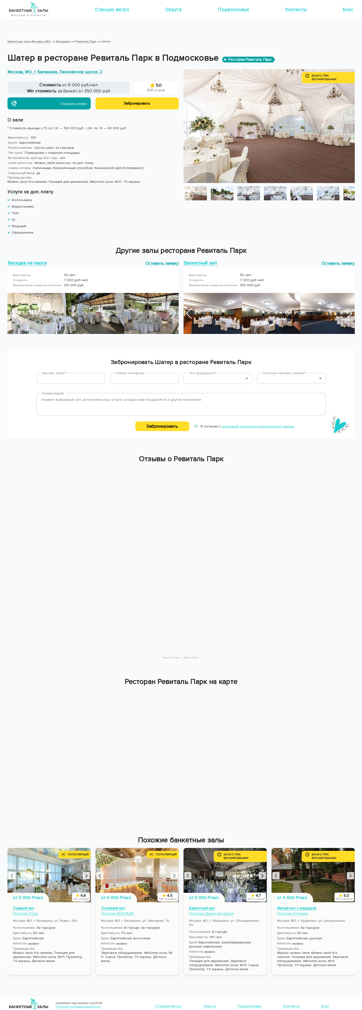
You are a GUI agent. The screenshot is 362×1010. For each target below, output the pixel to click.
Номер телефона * (131, 373)
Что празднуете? (202, 373)
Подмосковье (233, 9)
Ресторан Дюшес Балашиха (211, 913)
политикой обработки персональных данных (258, 426)
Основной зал (113, 908)
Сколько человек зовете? (284, 373)
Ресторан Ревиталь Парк (250, 59)
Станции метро (112, 9)
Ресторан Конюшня (292, 913)
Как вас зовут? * (55, 373)
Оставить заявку (162, 263)
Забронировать (162, 426)
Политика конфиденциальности (78, 1007)
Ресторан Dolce (25, 913)
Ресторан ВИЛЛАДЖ (117, 913)
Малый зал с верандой (296, 908)
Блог (348, 9)
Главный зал (23, 908)
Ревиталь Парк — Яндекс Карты (181, 657)
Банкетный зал (202, 908)
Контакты (296, 9)
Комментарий (53, 393)
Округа (173, 9)
